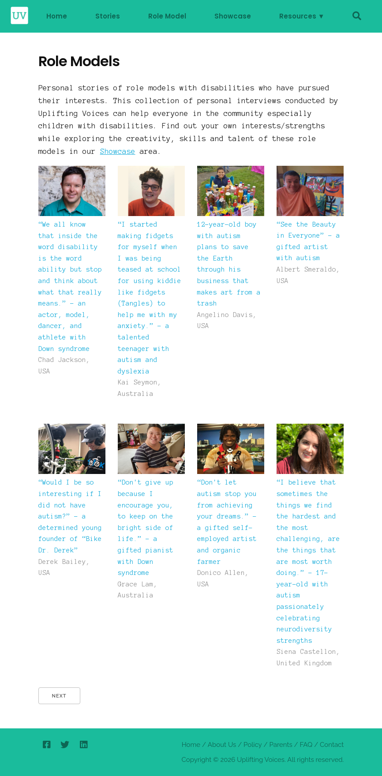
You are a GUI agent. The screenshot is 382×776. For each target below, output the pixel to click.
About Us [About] (222, 745)
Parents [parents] (280, 745)
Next (59, 696)
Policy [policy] (252, 745)
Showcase (232, 16)
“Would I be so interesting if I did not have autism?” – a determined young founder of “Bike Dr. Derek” (70, 516)
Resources (297, 16)
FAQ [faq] (306, 745)
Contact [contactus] (332, 745)
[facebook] (46, 744)
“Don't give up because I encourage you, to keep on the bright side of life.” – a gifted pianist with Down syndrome (145, 527)
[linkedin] (83, 744)
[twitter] (64, 744)
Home (56, 16)
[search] (357, 16)
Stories (107, 16)
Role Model (167, 16)
